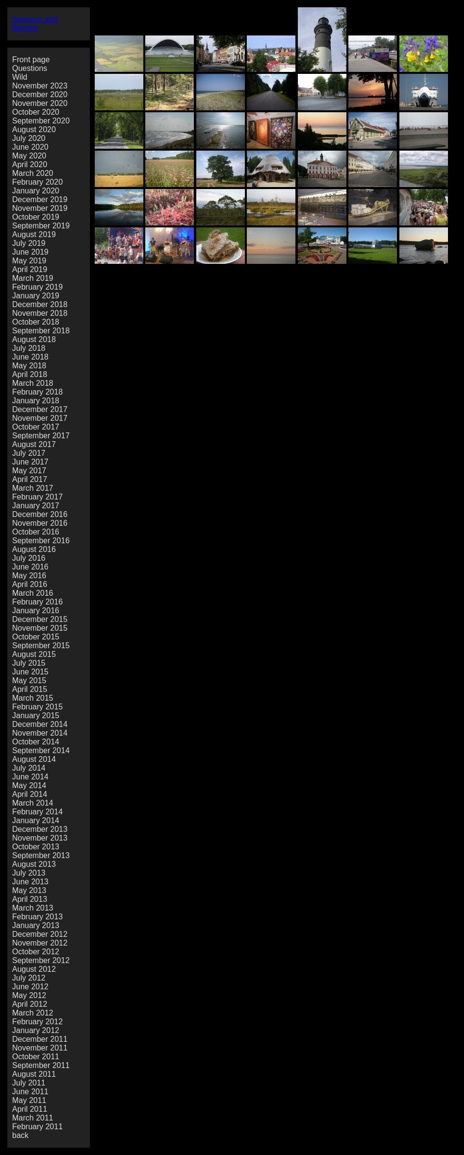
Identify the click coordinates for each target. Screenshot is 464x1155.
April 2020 (29, 164)
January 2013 (35, 925)
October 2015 (35, 637)
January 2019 (35, 296)
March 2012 (32, 1013)
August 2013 (34, 864)
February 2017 (37, 497)
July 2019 (29, 243)
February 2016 (37, 602)
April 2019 (29, 269)
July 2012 (29, 978)
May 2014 (29, 785)
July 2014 (29, 768)
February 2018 (37, 392)
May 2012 (29, 995)
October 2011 (35, 1056)
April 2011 (29, 1109)
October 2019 (35, 217)
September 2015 (40, 645)
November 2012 (40, 943)
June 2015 (30, 672)
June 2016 (30, 567)
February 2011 (37, 1126)
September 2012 (40, 960)
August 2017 (34, 444)
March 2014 (32, 803)
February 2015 (37, 707)
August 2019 (34, 234)
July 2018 (29, 348)
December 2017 (40, 409)
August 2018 (34, 339)
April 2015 (29, 689)
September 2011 (40, 1065)
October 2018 (35, 322)
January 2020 (35, 191)
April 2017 (29, 479)
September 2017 (40, 435)
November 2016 (40, 523)
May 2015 (29, 680)
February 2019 (37, 287)
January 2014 (35, 820)
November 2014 (40, 733)
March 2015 (32, 698)
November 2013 (40, 838)
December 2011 (40, 1039)
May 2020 (29, 156)
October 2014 (35, 742)
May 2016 (29, 575)
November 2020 (40, 103)
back (20, 1135)
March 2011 (32, 1118)
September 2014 (40, 750)
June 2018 (30, 357)
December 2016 (40, 514)
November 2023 (40, 86)
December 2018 (40, 304)
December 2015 (40, 619)
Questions (29, 68)
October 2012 (35, 952)
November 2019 (40, 208)
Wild (19, 77)
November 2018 (40, 313)
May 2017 (29, 470)
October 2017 (35, 427)
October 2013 (35, 847)
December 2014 (40, 724)
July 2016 (29, 558)
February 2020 (37, 182)
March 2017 (32, 488)
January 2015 (35, 715)
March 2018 (32, 383)
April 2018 (29, 374)
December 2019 (40, 199)
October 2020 (35, 112)
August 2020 (34, 129)
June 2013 (30, 882)
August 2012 (34, 969)
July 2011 (29, 1083)
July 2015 (29, 663)
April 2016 (29, 584)
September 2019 (40, 226)
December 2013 (40, 829)
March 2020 (32, 173)
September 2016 (40, 540)
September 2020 (40, 121)
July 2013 (29, 873)
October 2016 (35, 532)
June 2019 (30, 252)
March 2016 (32, 593)
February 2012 (37, 1021)
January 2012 (35, 1030)
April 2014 (29, 794)
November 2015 (40, 628)
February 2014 (37, 812)
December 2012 (40, 934)
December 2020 (40, 94)
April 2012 (29, 1004)
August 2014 (34, 759)
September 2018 (40, 331)
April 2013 (29, 899)
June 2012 (30, 987)
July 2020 (29, 138)
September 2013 (40, 855)
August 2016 (34, 549)
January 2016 (35, 610)
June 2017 (30, 462)
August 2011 (34, 1074)
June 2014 (30, 777)
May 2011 (29, 1100)
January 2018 (35, 400)
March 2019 (32, 278)
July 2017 (29, 453)
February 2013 (37, 917)
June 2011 (30, 1091)
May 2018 (29, 366)
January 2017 (35, 505)
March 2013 (32, 908)
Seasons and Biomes (34, 23)
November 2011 (40, 1048)
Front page (31, 59)
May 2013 (29, 890)
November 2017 (40, 418)
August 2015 (34, 654)
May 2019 (29, 261)
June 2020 (30, 147)
